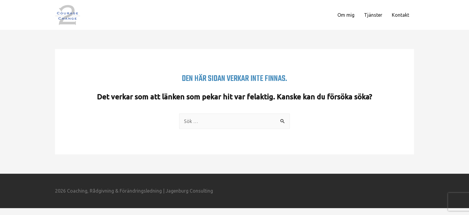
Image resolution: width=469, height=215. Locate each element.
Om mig (345, 15)
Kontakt (400, 15)
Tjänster (373, 15)
